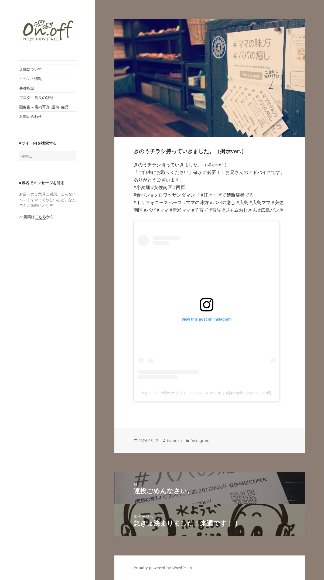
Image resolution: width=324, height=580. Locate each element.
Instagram (199, 440)
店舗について (30, 69)
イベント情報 (30, 78)
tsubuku (174, 440)
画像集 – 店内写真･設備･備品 (44, 106)
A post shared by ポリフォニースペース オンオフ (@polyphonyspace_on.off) (206, 393)
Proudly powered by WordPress (163, 567)
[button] (47, 30)
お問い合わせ (30, 116)
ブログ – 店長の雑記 (36, 97)
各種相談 (26, 88)
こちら (40, 216)
